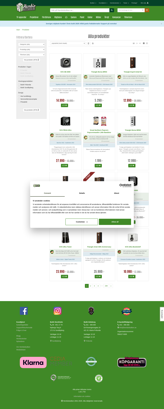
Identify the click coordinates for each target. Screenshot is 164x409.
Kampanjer (116, 17)
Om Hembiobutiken (23, 347)
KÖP (64, 105)
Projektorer (34, 17)
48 (140, 43)
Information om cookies (82, 396)
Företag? (134, 3)
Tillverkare (128, 17)
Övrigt (107, 17)
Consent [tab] (47, 193)
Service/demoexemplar (28, 99)
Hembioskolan (115, 3)
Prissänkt (23, 102)
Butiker (93, 3)
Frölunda (88, 341)
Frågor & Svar (21, 330)
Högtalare (58, 17)
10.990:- (129, 272)
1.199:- (99, 161)
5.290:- (99, 100)
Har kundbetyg (25, 96)
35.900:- (99, 272)
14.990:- (61, 100)
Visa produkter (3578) (31, 60)
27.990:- (61, 161)
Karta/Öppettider (22, 325)
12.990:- (128, 100)
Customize (82, 222)
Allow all (115, 222)
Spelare (73, 17)
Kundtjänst (103, 3)
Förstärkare (46, 17)
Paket (82, 17)
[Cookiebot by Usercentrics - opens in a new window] (121, 185)
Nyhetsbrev (20, 341)
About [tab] (116, 193)
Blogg (18, 336)
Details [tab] (82, 193)
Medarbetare (20, 350)
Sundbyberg (55, 341)
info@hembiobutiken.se (126, 327)
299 (106, 286)
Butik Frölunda (25, 85)
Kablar (90, 17)
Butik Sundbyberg (26, 87)
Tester (126, 3)
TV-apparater (21, 17)
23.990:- (61, 272)
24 (137, 43)
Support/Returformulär (24, 327)
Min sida (144, 3)
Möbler (98, 17)
